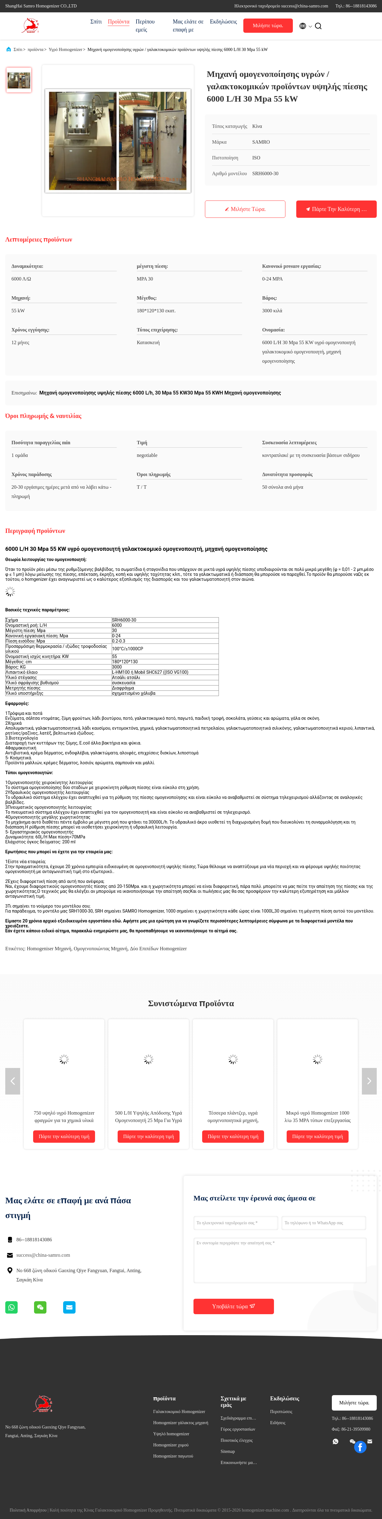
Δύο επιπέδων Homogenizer (158, 948)
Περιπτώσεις (281, 1411)
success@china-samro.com (43, 1255)
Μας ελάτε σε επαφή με (188, 26)
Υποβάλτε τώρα (233, 1306)
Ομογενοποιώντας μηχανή (101, 948)
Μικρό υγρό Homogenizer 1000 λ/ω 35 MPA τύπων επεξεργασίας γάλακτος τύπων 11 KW (317, 1120)
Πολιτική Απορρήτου (28, 1510)
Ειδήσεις (277, 1422)
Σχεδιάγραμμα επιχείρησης (239, 1419)
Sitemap (228, 1451)
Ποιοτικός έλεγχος (237, 1440)
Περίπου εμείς (145, 26)
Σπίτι (96, 22)
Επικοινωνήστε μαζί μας (238, 1463)
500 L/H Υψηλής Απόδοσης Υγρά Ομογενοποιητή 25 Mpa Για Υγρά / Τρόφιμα (148, 1120)
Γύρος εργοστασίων (238, 1429)
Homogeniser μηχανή (49, 948)
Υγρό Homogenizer (65, 49)
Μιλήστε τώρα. (268, 25)
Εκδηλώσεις (223, 22)
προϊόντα (35, 49)
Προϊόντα (118, 22)
